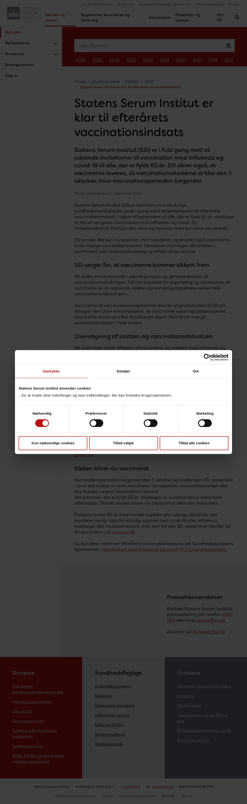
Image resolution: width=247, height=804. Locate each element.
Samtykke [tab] (51, 371)
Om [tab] (196, 371)
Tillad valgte (123, 443)
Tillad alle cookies (193, 443)
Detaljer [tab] (123, 371)
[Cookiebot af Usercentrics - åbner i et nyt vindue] (207, 357)
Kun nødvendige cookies (53, 443)
